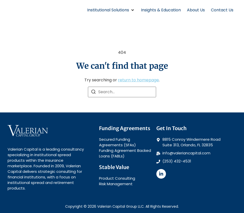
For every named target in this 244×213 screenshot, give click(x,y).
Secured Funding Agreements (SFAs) (117, 142)
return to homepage (138, 80)
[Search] (93, 92)
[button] (111, 10)
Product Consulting (117, 178)
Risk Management (116, 183)
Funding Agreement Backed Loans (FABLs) (125, 153)
